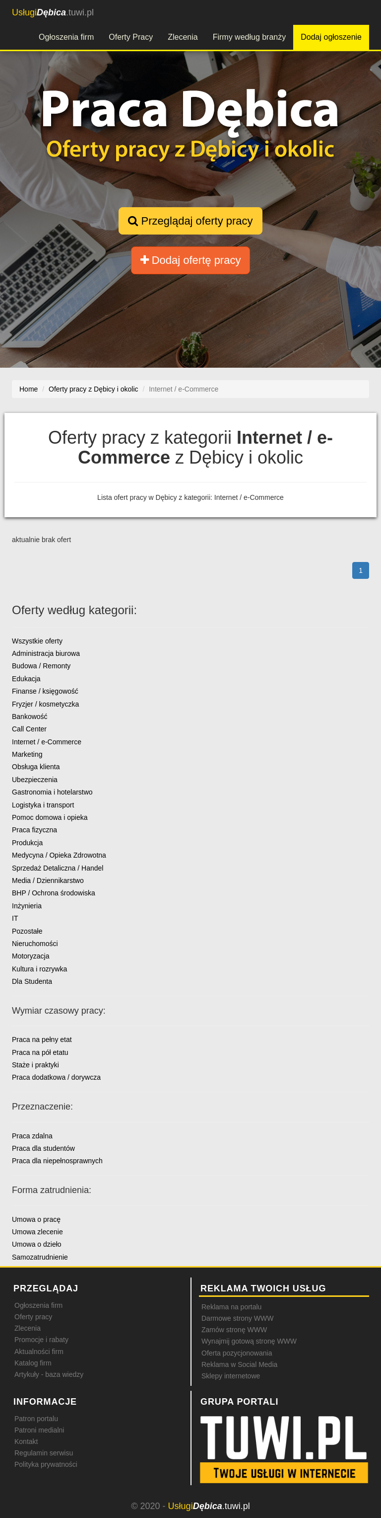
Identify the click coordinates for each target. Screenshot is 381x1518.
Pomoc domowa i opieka (50, 817)
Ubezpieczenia (35, 780)
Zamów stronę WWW (234, 1330)
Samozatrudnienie (40, 1257)
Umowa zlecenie (37, 1232)
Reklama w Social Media (239, 1364)
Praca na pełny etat (42, 1039)
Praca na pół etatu (40, 1052)
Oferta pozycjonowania (236, 1353)
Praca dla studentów (43, 1148)
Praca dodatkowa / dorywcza (56, 1077)
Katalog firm (33, 1363)
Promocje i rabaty (41, 1340)
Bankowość (30, 716)
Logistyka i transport (43, 805)
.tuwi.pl (53, 12)
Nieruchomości (35, 944)
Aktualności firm (39, 1352)
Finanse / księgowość (45, 691)
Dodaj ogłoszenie (331, 37)
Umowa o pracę (36, 1219)
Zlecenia (182, 37)
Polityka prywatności (45, 1464)
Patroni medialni (39, 1430)
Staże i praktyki (35, 1065)
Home (28, 389)
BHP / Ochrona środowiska (53, 893)
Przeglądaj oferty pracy (190, 221)
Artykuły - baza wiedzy (48, 1374)
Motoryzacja (30, 956)
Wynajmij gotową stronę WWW (249, 1341)
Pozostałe (27, 931)
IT (15, 918)
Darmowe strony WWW (237, 1318)
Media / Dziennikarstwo (48, 880)
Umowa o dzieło (37, 1244)
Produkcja (27, 843)
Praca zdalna (32, 1136)
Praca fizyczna (34, 830)
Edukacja (26, 679)
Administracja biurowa (46, 653)
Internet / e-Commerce (46, 742)
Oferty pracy (33, 1317)
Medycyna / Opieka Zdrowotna (59, 855)
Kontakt (26, 1441)
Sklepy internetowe (230, 1376)
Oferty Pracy (131, 37)
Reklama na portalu (231, 1307)
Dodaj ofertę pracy (190, 260)
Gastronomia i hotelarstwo (52, 792)
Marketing (27, 754)
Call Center (29, 729)
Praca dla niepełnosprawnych (57, 1161)
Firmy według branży (249, 37)
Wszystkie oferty (37, 641)
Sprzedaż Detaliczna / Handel (57, 868)
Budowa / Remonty (41, 666)
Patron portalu (36, 1419)
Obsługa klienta (36, 767)
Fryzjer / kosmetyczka (45, 704)
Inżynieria (27, 906)
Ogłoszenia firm (66, 37)
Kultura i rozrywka (39, 969)
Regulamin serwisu (43, 1453)
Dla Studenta (32, 981)
